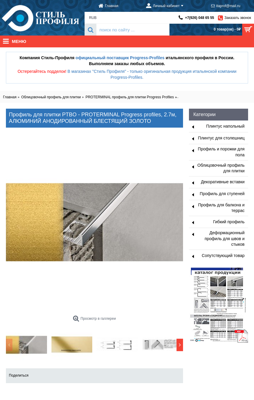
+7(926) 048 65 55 (199, 18)
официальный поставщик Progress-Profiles (120, 57)
